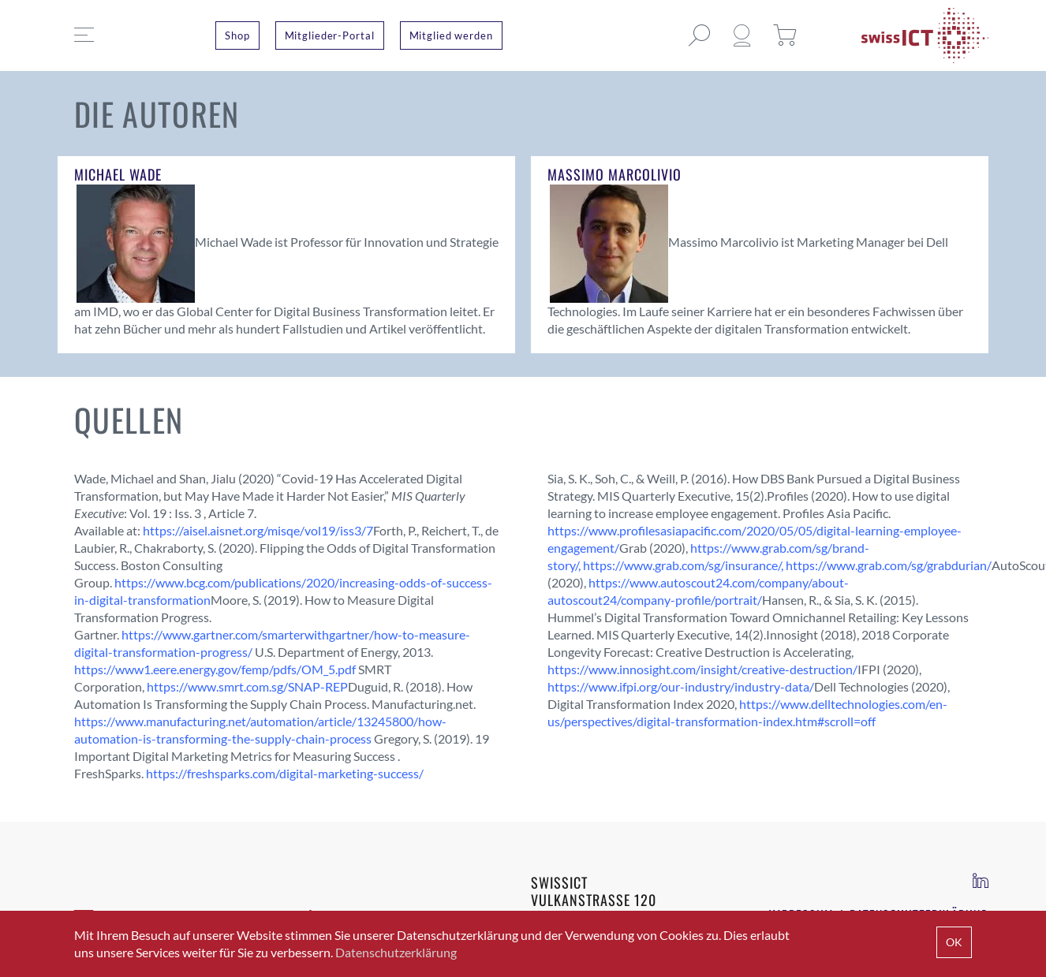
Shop (237, 35)
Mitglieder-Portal (330, 35)
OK (954, 942)
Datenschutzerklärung (396, 952)
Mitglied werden (451, 35)
